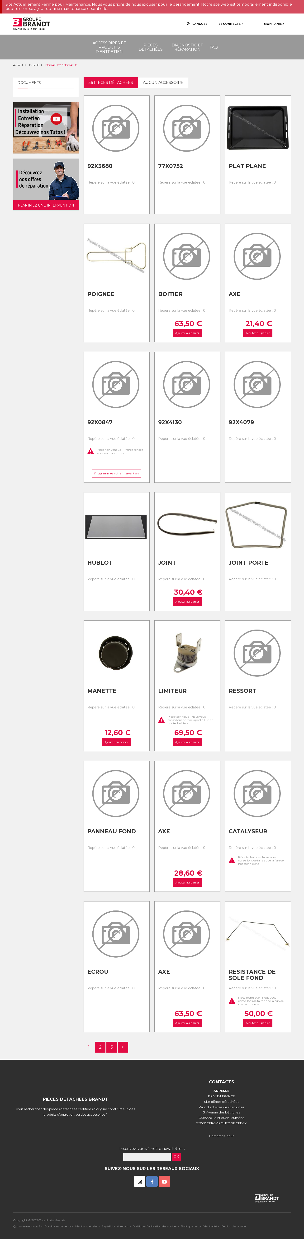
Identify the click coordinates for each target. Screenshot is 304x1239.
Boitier (170, 294)
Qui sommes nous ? (26, 1226)
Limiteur (172, 691)
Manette (102, 691)
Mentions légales (86, 1226)
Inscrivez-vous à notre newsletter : (152, 1148)
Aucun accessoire (163, 82)
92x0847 (100, 422)
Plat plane (247, 166)
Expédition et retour (115, 1226)
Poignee (100, 294)
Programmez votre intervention (116, 473)
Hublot (100, 563)
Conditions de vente (57, 1226)
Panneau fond (111, 831)
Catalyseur (248, 831)
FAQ (214, 47)
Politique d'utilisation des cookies (155, 1226)
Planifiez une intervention (46, 205)
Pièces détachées (151, 47)
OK (176, 1157)
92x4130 (170, 422)
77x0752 (170, 166)
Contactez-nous (221, 1136)
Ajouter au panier (187, 333)
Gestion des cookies (234, 1226)
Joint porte (249, 563)
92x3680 (100, 166)
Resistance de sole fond (252, 975)
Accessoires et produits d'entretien (109, 47)
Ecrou (97, 972)
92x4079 (241, 422)
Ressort (242, 691)
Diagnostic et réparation (187, 47)
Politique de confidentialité (199, 1226)
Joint (167, 563)
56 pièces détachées (111, 82)
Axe (235, 294)
